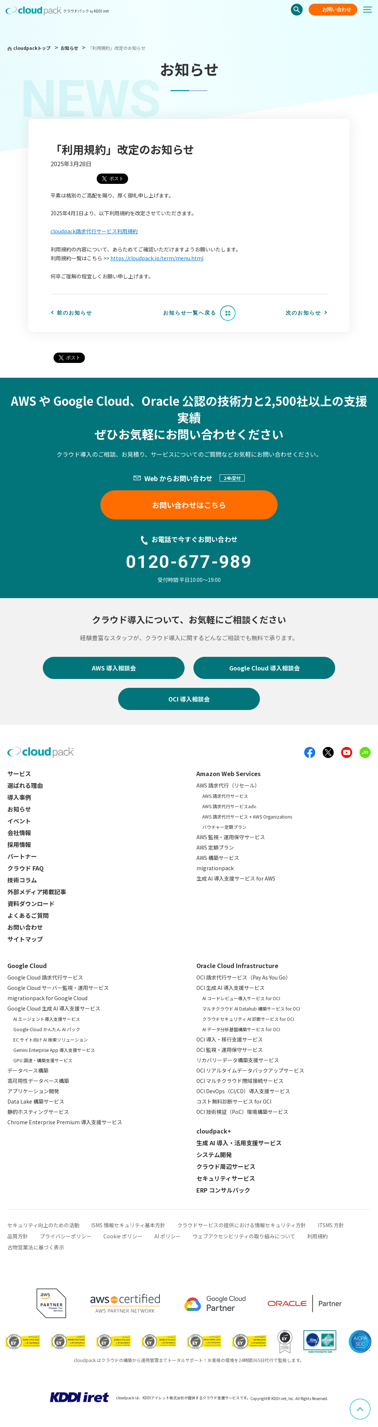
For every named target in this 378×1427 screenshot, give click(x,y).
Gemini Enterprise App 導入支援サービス (54, 1050)
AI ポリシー (167, 1236)
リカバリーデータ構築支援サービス (237, 1060)
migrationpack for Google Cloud (47, 998)
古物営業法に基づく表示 (35, 1247)
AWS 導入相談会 (114, 667)
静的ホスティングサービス (38, 1111)
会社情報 (19, 832)
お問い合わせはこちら (189, 505)
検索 (297, 10)
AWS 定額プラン (215, 847)
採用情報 (19, 844)
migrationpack (215, 868)
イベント (19, 820)
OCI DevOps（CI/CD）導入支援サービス (243, 1091)
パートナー (22, 856)
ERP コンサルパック (223, 1190)
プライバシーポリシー (66, 1236)
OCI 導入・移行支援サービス (229, 1039)
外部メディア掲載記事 (36, 891)
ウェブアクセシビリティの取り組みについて (244, 1236)
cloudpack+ (213, 1130)
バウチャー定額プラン (224, 827)
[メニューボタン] (370, 9)
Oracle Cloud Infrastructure (237, 965)
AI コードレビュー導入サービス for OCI (241, 998)
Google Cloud (27, 965)
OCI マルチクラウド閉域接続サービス (240, 1080)
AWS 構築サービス (217, 857)
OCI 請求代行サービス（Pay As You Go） (243, 977)
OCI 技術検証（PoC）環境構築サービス (242, 1111)
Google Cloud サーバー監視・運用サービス (58, 987)
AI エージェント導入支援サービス (46, 1019)
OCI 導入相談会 (189, 698)
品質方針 (17, 1236)
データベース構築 (27, 1070)
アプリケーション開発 (33, 1091)
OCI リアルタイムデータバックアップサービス (250, 1070)
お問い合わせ (336, 9)
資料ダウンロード (31, 903)
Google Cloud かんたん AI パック (46, 1029)
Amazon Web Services (228, 773)
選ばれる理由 (25, 785)
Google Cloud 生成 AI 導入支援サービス (53, 1008)
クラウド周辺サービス (225, 1166)
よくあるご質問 (28, 915)
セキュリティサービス (225, 1178)
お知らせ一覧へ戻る (189, 313)
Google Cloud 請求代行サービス (45, 977)
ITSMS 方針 (331, 1225)
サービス (19, 773)
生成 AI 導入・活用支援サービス (239, 1142)
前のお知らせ (74, 313)
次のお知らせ (303, 313)
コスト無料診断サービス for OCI (233, 1101)
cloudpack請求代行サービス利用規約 (94, 231)
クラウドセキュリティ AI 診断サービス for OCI (248, 1019)
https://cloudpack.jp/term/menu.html (156, 258)
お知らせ (70, 48)
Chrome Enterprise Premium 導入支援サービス (64, 1122)
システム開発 (214, 1154)
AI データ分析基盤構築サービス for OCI (241, 1029)
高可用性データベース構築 (38, 1080)
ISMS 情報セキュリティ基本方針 (128, 1225)
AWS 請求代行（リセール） (228, 785)
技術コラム (22, 879)
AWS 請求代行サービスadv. (229, 806)
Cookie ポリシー (122, 1236)
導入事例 (19, 797)
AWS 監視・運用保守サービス (230, 837)
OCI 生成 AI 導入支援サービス (230, 987)
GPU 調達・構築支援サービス (42, 1060)
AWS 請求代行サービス (225, 796)
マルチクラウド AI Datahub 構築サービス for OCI (251, 1008)
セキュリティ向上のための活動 (43, 1225)
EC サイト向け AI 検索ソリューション (50, 1039)
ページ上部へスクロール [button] (370, 1403)
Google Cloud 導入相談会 (264, 667)
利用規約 (317, 1236)
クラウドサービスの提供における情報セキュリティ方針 (241, 1225)
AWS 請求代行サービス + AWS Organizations (247, 816)
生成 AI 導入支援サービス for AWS (235, 878)
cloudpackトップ (32, 48)
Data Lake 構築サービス (35, 1101)
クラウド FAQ (25, 868)
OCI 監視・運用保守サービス (229, 1049)
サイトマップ (25, 938)
